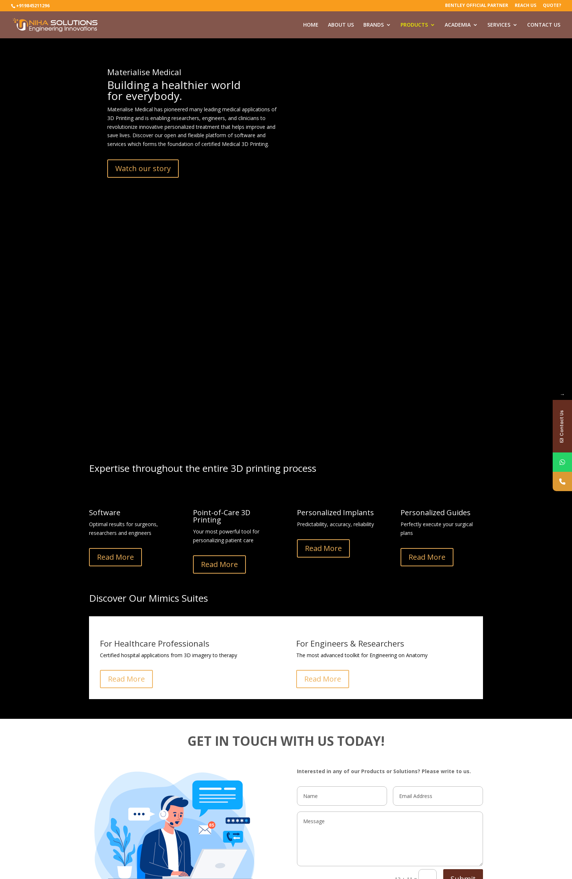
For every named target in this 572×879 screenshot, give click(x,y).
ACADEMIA (458, 25)
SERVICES (498, 25)
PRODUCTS (414, 25)
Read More (115, 557)
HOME (310, 25)
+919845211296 (33, 6)
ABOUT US (341, 25)
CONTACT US (543, 25)
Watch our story (143, 168)
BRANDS (373, 25)
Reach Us (525, 5)
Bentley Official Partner (476, 5)
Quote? (552, 5)
